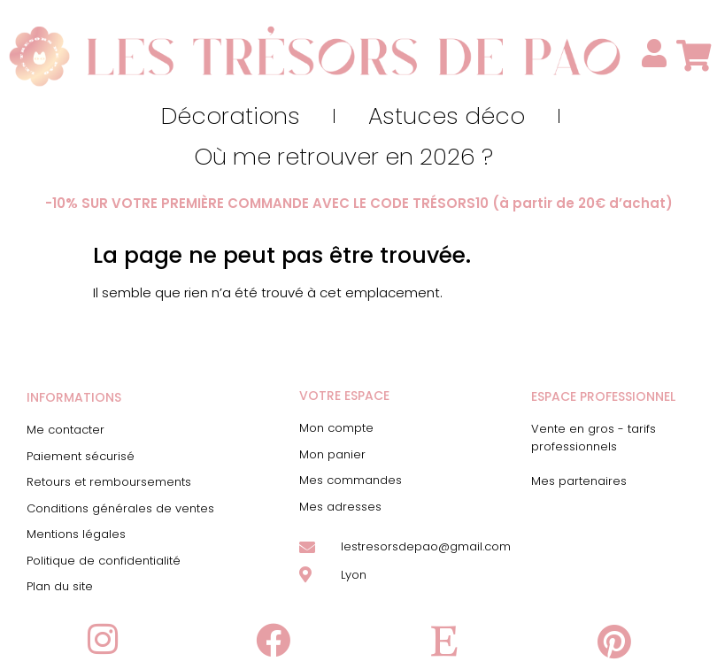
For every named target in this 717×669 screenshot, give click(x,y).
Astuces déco (446, 116)
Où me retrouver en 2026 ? (343, 157)
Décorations (230, 116)
